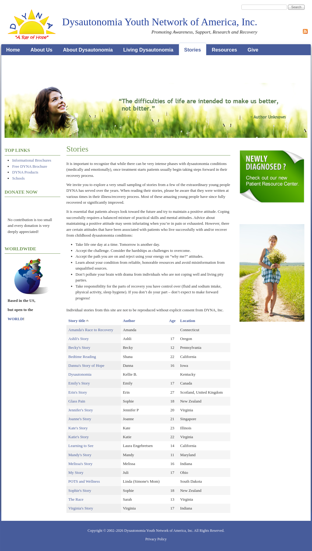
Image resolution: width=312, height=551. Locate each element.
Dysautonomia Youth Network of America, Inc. (159, 21)
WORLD (15, 319)
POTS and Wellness (84, 481)
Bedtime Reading (82, 356)
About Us (41, 49)
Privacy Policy (156, 539)
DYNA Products (25, 172)
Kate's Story (77, 428)
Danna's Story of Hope (86, 365)
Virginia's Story (80, 508)
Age (172, 320)
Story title (78, 320)
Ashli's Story (78, 338)
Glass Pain (76, 401)
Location (187, 320)
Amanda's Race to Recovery (90, 329)
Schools (18, 178)
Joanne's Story (79, 419)
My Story (75, 472)
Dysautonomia (79, 374)
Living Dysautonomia (148, 49)
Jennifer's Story (80, 410)
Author (129, 320)
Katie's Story (78, 437)
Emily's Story (79, 383)
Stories (192, 49)
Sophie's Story (79, 490)
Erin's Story (77, 392)
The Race (75, 499)
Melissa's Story (80, 463)
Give (253, 49)
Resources (224, 49)
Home (13, 49)
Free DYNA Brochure (29, 166)
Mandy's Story (79, 455)
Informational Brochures (31, 160)
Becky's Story (79, 347)
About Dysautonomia (88, 49)
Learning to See (80, 445)
